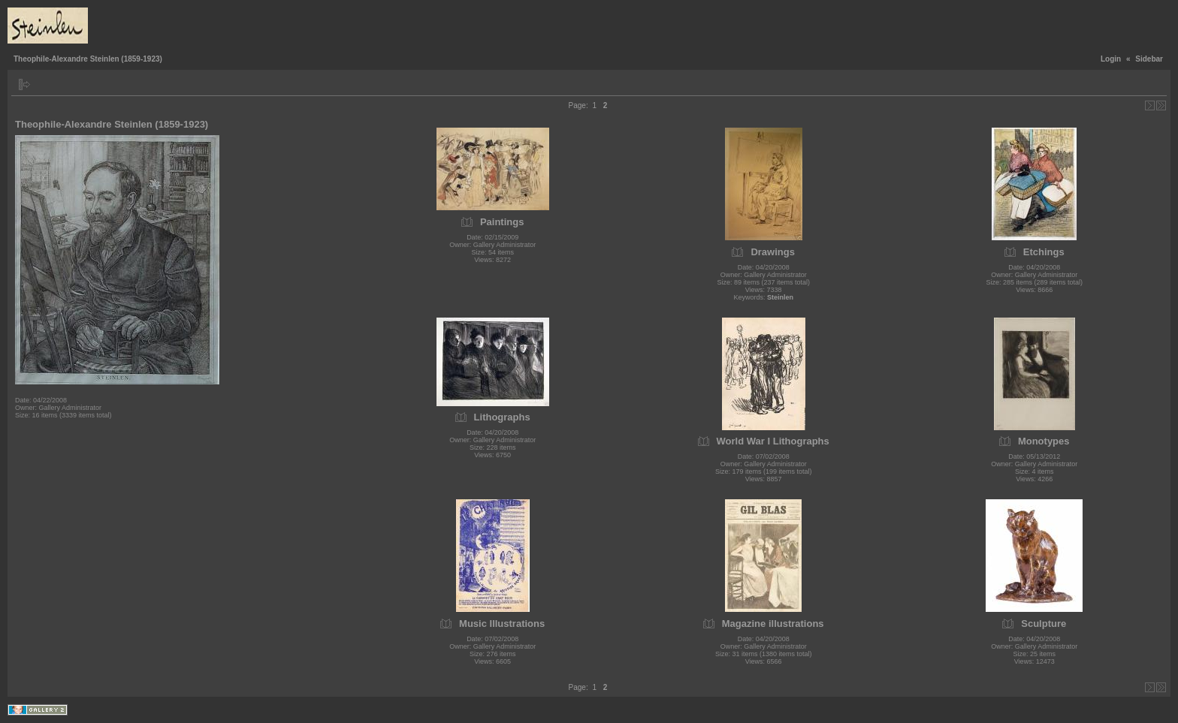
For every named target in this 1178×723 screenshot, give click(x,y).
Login (1111, 59)
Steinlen (780, 297)
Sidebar (1149, 59)
